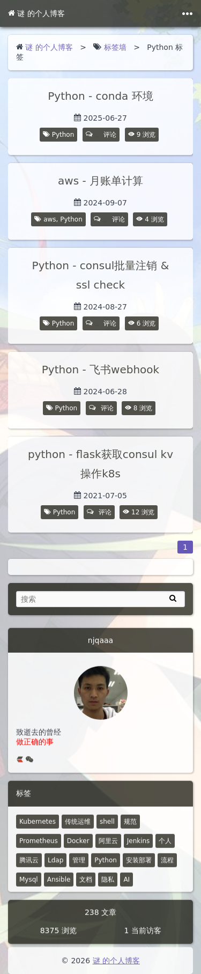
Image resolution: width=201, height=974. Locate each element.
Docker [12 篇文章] (78, 846)
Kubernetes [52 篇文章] (37, 826)
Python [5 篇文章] (105, 865)
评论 (101, 134)
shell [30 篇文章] (107, 826)
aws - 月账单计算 (100, 180)
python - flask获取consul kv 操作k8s (100, 467)
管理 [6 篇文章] (78, 865)
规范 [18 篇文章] (130, 826)
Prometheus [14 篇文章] (38, 846)
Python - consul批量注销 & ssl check (100, 275)
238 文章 (100, 917)
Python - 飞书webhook (100, 369)
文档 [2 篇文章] (85, 884)
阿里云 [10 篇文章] (108, 846)
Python (63, 134)
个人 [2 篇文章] (165, 846)
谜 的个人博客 (36, 13)
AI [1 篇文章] (126, 884)
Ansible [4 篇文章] (59, 884)
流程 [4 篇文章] (167, 865)
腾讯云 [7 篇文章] (29, 865)
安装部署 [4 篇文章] (139, 865)
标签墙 (115, 47)
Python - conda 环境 (100, 96)
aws (49, 219)
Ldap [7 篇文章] (55, 865)
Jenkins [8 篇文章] (138, 846)
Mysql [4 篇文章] (28, 884)
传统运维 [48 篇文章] (78, 826)
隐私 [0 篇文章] (107, 884)
